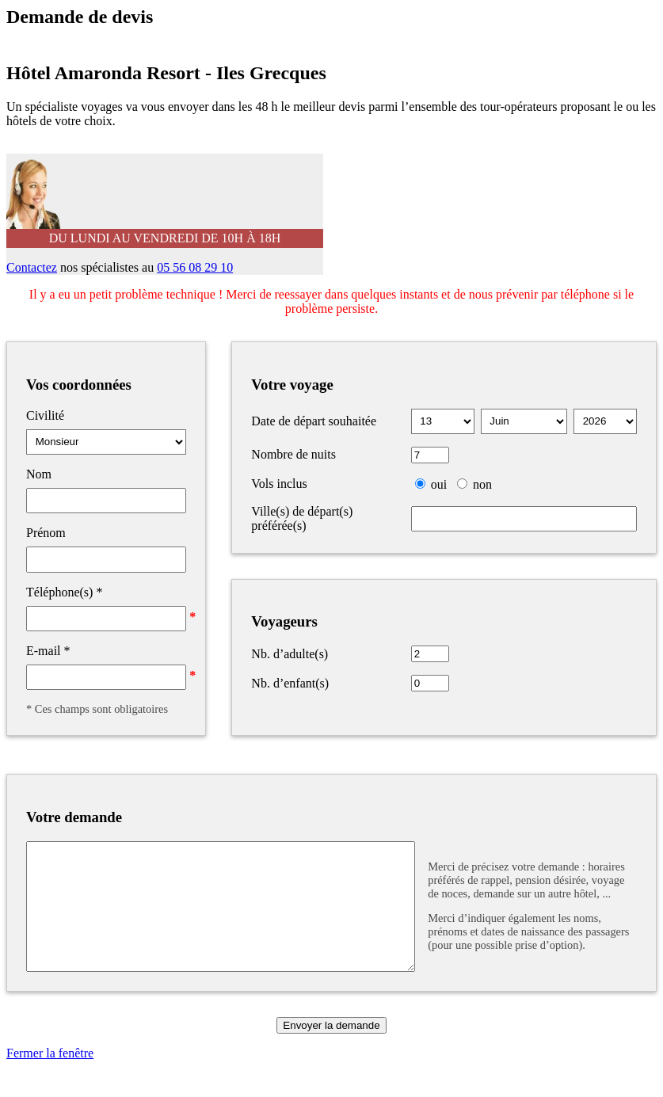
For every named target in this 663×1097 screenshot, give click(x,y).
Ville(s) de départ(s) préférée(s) (301, 518)
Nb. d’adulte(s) (289, 654)
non (482, 484)
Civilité (45, 415)
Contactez (31, 267)
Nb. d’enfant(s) (290, 683)
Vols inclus (279, 483)
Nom (38, 474)
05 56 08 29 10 (195, 267)
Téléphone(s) (64, 592)
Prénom (46, 532)
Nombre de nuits (293, 454)
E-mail (48, 650)
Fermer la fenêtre (49, 1077)
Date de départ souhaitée (313, 421)
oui (439, 484)
